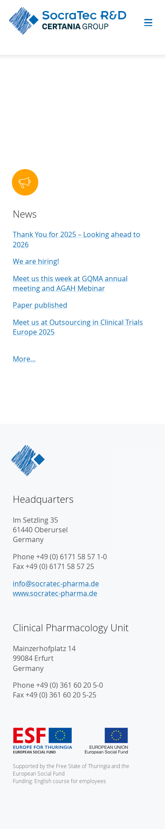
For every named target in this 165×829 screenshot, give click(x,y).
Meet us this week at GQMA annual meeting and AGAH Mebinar (70, 283)
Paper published (40, 305)
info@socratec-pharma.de (56, 583)
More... (24, 359)
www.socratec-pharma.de (55, 593)
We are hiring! (36, 261)
